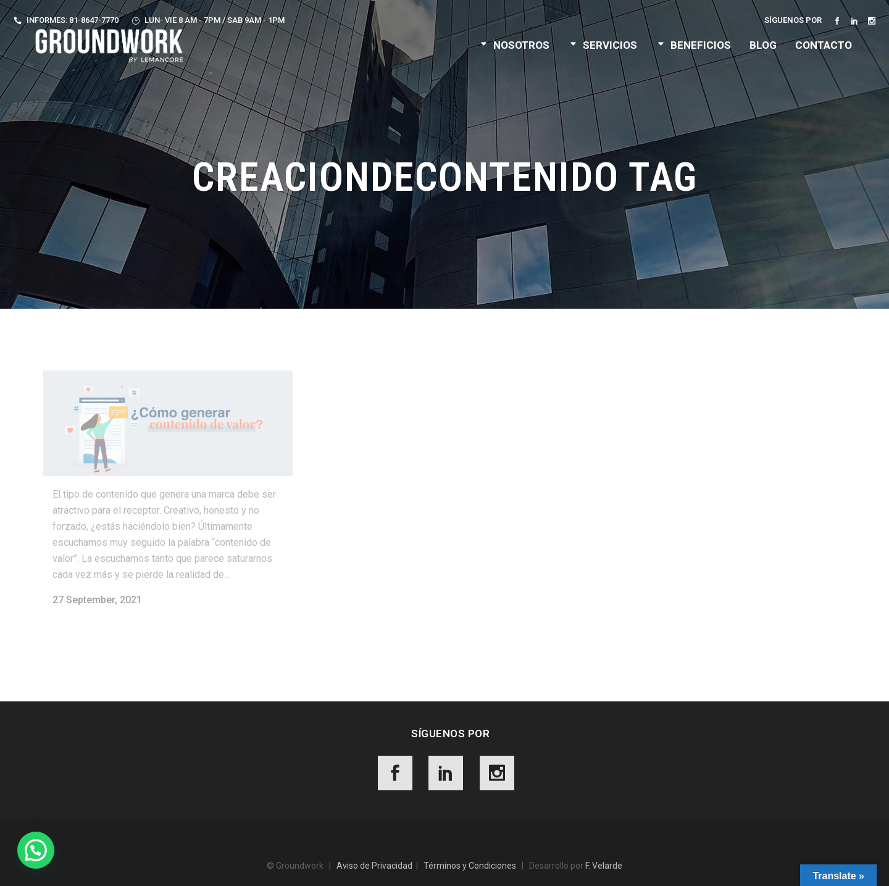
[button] (35, 850)
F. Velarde (603, 866)
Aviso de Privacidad (374, 866)
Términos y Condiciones (470, 866)
